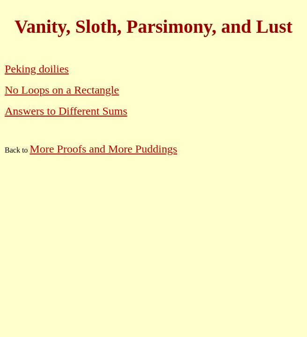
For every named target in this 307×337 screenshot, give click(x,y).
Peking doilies (37, 69)
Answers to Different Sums (66, 111)
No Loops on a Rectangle (62, 90)
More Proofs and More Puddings (103, 149)
